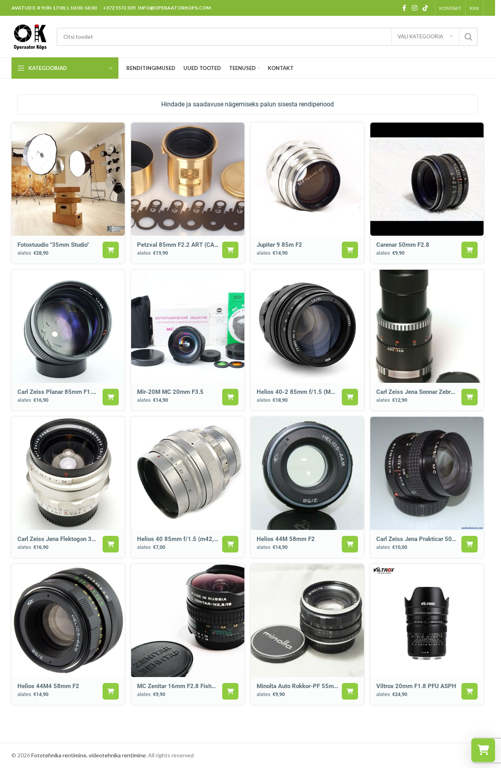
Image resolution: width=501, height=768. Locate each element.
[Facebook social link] (404, 8)
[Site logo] (30, 35)
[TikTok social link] (425, 8)
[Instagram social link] (414, 8)
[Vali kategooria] (425, 36)
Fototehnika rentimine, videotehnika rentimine (88, 755)
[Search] (267, 37)
